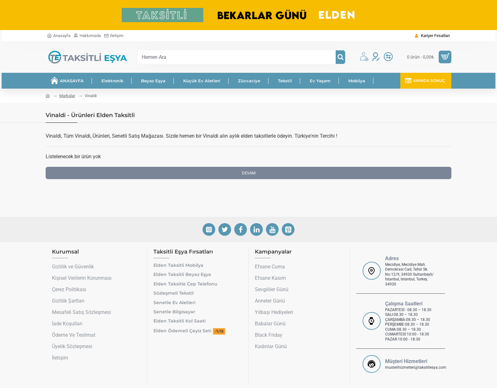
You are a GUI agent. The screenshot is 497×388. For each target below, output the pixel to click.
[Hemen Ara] (340, 57)
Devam (248, 173)
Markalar (67, 95)
